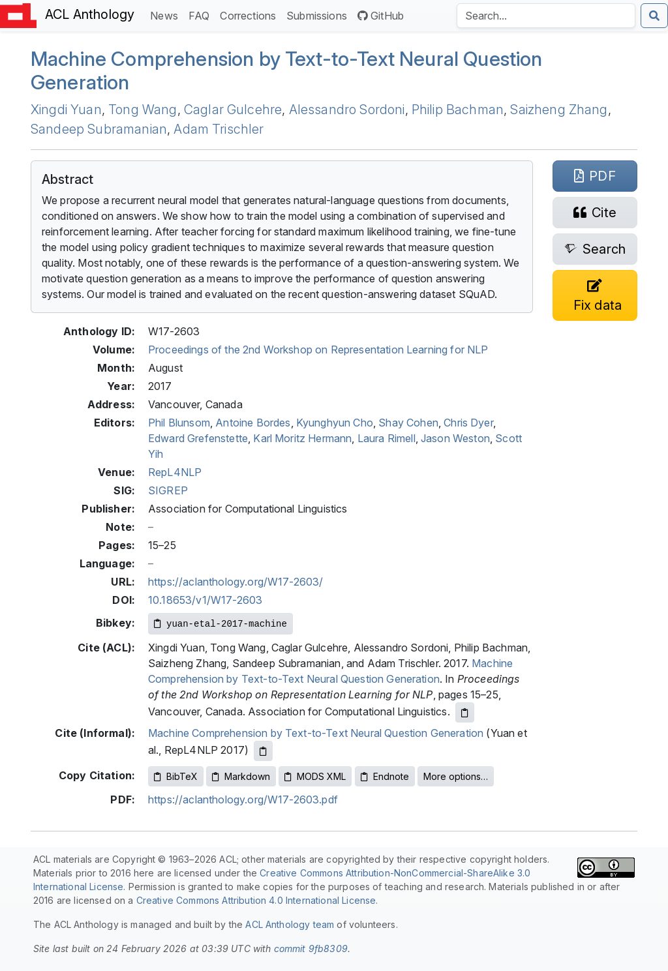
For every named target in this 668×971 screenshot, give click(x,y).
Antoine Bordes (252, 422)
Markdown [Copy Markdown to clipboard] (241, 776)
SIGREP (168, 490)
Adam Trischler (219, 129)
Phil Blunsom (179, 422)
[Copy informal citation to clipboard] (263, 751)
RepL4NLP (175, 472)
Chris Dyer (468, 422)
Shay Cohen (408, 422)
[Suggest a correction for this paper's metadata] (595, 295)
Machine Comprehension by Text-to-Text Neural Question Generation (315, 732)
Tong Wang (142, 109)
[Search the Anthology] (546, 15)
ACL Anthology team (289, 924)
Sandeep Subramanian (99, 129)
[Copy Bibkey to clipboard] (220, 624)
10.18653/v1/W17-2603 (205, 599)
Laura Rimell (386, 438)
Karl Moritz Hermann (302, 438)
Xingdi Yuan (66, 109)
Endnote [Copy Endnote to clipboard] (385, 776)
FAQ (202, 14)
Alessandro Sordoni (347, 109)
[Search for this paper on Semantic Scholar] (595, 249)
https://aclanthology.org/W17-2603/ (235, 581)
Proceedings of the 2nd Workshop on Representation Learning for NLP (318, 349)
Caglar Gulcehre (233, 109)
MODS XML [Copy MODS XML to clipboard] (315, 776)
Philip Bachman (458, 109)
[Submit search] (654, 15)
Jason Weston (455, 438)
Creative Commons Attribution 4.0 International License (256, 900)
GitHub (380, 15)
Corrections (250, 14)
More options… (455, 776)
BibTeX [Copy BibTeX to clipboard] (176, 776)
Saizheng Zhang (558, 109)
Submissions (319, 14)
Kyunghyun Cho (334, 422)
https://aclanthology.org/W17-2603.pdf (243, 799)
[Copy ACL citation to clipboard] (464, 712)
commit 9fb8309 (311, 948)
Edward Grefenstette (198, 438)
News (166, 14)
